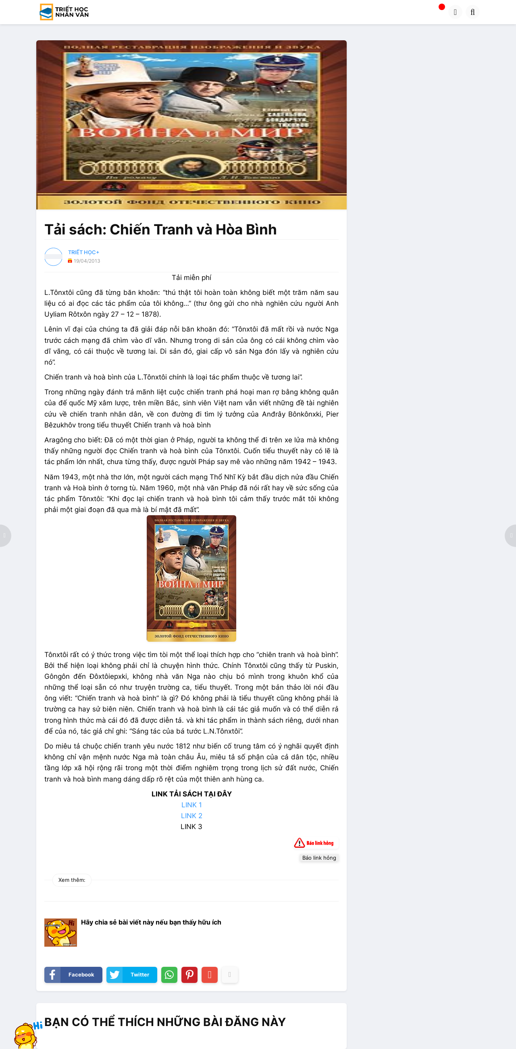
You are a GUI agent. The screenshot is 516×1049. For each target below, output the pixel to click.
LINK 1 (191, 805)
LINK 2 (191, 816)
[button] (455, 12)
